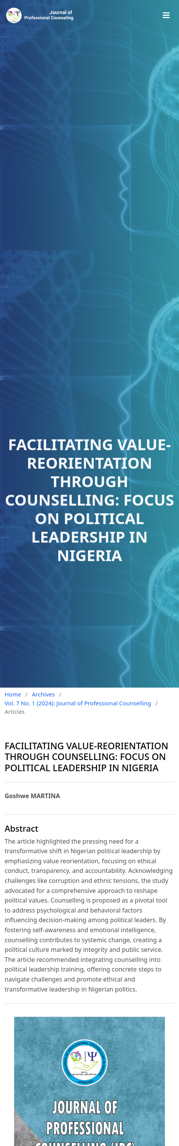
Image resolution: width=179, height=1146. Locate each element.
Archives (43, 694)
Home (13, 694)
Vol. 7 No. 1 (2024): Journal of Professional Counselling (78, 703)
